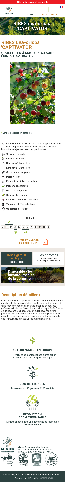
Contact (18, 478)
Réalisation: (33, 478)
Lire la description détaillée (17, 133)
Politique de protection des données (42, 474)
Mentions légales (11, 474)
